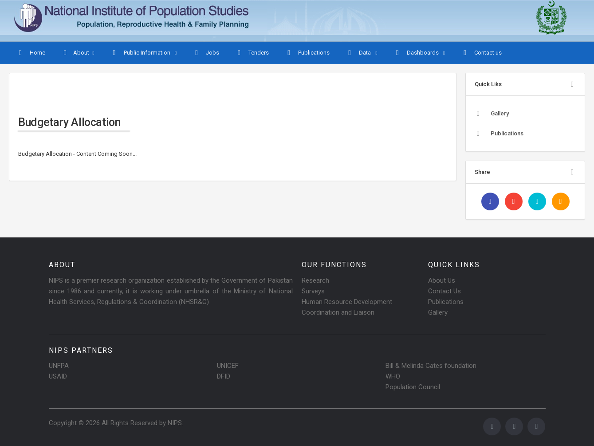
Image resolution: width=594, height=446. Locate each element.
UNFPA (59, 366)
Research (315, 280)
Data (359, 52)
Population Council (413, 387)
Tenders (252, 52)
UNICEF (228, 366)
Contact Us (444, 291)
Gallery (492, 113)
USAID (58, 376)
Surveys (313, 291)
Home (31, 52)
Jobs (206, 52)
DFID (223, 376)
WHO (393, 376)
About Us (441, 280)
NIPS (175, 423)
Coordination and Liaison (338, 312)
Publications (307, 52)
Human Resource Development (347, 302)
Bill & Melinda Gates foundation (431, 366)
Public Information (141, 52)
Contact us (481, 52)
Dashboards (417, 52)
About (75, 52)
